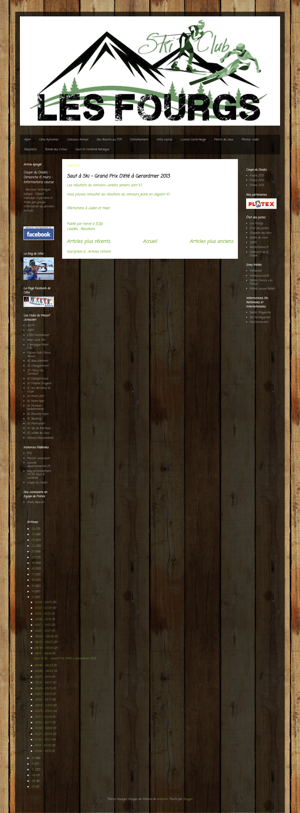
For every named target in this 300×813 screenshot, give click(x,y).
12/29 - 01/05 (43, 602)
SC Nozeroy (34, 419)
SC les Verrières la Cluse (38, 390)
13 (33, 597)
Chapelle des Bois (260, 233)
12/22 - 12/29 (43, 608)
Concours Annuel (77, 140)
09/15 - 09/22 (44, 642)
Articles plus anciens (211, 241)
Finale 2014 (257, 180)
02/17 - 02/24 (43, 717)
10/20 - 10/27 (43, 631)
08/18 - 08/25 (44, 648)
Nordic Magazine (260, 312)
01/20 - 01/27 (43, 740)
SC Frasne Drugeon (39, 383)
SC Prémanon (36, 424)
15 (33, 586)
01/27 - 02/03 (44, 734)
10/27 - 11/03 (43, 625)
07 (33, 787)
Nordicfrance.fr (259, 247)
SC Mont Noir (35, 401)
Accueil (150, 241)
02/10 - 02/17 (43, 723)
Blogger (187, 799)
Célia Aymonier (48, 140)
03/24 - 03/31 (44, 688)
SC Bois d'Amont (37, 361)
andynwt (162, 799)
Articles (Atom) (99, 251)
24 (33, 534)
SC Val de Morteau (39, 428)
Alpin (27, 140)
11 (32, 764)
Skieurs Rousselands (40, 438)
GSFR (253, 243)
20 (33, 557)
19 (33, 563)
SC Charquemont (38, 366)
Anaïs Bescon (35, 502)
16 (33, 580)
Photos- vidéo (250, 140)
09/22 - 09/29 (44, 636)
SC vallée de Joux (38, 433)
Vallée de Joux (259, 238)
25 (33, 529)
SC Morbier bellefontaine (35, 407)
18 (33, 569)
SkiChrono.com (259, 322)
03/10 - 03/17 (43, 700)
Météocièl (256, 271)
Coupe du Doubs (37, 483)
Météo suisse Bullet (262, 289)
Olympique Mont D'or (37, 346)
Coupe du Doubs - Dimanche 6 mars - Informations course (38, 177)
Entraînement (139, 140)
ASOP (30, 326)
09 (33, 775)
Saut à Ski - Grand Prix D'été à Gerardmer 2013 (118, 176)
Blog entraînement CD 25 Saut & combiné (39, 474)
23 (33, 540)
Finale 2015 (257, 176)
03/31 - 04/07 (43, 683)
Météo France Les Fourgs (261, 282)
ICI (140, 185)
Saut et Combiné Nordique (92, 149)
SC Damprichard (37, 379)
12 (33, 758)
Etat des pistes (259, 228)
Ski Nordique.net (260, 317)
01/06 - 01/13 (43, 751)
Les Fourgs (256, 223)
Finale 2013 (257, 185)
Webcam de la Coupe (259, 254)
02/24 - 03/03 (44, 711)
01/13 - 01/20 (43, 746)
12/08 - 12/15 (43, 619)
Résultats (30, 149)
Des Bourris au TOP (109, 140)
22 (33, 546)
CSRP (30, 330)
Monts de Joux (223, 140)
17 (33, 574)
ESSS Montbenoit (38, 335)
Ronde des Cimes (56, 149)
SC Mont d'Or (35, 396)
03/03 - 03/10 (44, 706)
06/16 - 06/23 (44, 666)
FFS (29, 453)
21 (33, 552)
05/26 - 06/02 (44, 671)
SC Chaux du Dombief (35, 372)
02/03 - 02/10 (44, 728)
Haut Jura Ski (36, 340)
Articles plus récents (88, 241)
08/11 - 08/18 (43, 654)
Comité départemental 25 (38, 464)
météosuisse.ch (259, 276)
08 (33, 781)
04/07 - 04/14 (43, 677)
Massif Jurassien (38, 458)
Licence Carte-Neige (193, 140)
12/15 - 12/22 (43, 614)
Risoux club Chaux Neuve (38, 354)
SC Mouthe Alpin (37, 414)
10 (33, 770)
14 (33, 592)
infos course (164, 140)
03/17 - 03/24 (43, 694)
